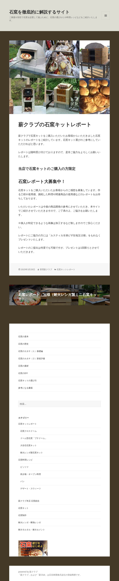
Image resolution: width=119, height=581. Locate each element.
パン (22, 481)
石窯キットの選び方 (27, 380)
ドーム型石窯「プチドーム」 (33, 438)
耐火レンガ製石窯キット (31, 452)
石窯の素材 (23, 366)
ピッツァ (24, 467)
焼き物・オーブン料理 (30, 474)
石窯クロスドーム (28, 431)
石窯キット (23, 508)
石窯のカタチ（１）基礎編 (30, 351)
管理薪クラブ (46, 269)
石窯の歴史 (23, 344)
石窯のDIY (23, 373)
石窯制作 (22, 515)
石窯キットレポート (66, 269)
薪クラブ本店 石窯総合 (28, 501)
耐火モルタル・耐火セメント (31, 529)
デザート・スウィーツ (30, 488)
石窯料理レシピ (25, 460)
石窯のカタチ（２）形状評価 (31, 358)
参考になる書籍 (25, 388)
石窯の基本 (23, 336)
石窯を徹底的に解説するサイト (39, 12)
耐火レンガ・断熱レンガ (29, 522)
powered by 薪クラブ (28, 572)
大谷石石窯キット (28, 445)
